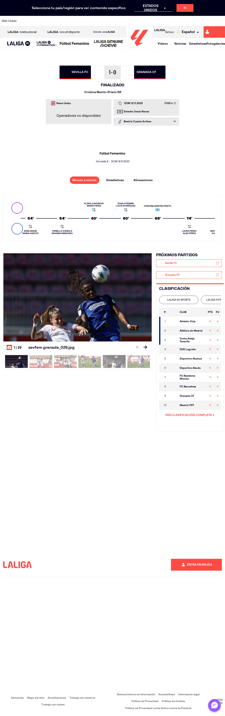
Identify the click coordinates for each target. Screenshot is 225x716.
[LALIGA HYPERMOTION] (47, 44)
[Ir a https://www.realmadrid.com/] (179, 21)
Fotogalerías (216, 43)
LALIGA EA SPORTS (178, 299)
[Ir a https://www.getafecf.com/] (96, 21)
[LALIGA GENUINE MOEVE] (109, 44)
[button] (19, 44)
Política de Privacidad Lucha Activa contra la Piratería (158, 708)
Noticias (180, 43)
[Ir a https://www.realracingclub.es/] (127, 21)
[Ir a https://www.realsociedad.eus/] (189, 21)
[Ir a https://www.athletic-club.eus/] (24, 21)
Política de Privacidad (145, 701)
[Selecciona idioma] (189, 32)
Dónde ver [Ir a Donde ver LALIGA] (104, 31)
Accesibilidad (166, 694)
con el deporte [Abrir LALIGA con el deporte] (63, 32)
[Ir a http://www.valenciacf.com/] (210, 21)
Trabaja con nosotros (82, 697)
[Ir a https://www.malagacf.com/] (117, 21)
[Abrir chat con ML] (214, 705)
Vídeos (163, 43)
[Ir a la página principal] (139, 48)
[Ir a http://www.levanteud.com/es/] (106, 21)
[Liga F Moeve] (74, 44)
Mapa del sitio (35, 697)
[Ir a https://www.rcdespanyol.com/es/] (158, 21)
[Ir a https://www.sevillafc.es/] (199, 21)
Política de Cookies (173, 701)
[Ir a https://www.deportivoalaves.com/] (65, 21)
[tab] (178, 300)
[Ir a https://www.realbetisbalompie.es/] (168, 21)
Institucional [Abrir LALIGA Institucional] (22, 32)
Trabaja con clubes (53, 704)
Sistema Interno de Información (136, 694)
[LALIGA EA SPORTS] (19, 44)
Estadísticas (198, 43)
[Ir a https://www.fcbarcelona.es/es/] (86, 21)
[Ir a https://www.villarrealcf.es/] (220, 21)
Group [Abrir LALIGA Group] (164, 32)
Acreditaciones (57, 697)
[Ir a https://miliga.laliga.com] (214, 32)
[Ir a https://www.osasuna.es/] (44, 21)
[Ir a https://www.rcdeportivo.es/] (147, 21)
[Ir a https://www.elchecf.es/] (75, 21)
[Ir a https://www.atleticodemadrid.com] (34, 21)
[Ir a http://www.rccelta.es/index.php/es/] (54, 21)
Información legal (189, 694)
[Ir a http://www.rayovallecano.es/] (137, 21)
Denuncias (17, 697)
